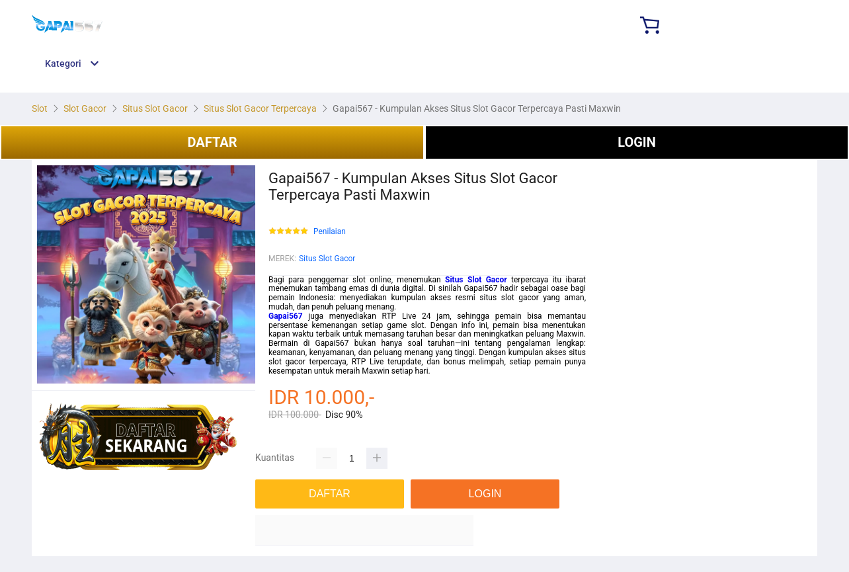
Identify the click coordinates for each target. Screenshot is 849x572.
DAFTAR (212, 142)
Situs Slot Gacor (327, 258)
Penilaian (329, 231)
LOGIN (637, 142)
